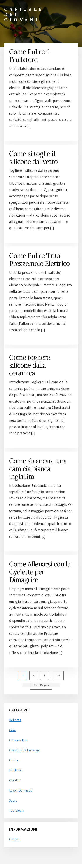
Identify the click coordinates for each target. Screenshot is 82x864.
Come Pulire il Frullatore (29, 56)
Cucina (13, 760)
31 (60, 675)
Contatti (14, 839)
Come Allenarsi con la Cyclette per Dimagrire (39, 572)
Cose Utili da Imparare (24, 750)
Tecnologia (16, 810)
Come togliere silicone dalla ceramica (29, 365)
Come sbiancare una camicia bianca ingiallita (37, 469)
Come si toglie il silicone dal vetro (33, 158)
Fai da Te (15, 770)
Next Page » (41, 686)
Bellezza (15, 720)
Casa (12, 730)
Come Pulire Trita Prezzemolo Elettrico (39, 259)
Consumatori (18, 740)
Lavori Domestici (21, 790)
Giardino (15, 780)
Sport (13, 800)
